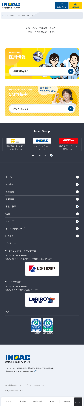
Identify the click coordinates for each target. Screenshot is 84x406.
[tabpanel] (42, 144)
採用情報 (9, 192)
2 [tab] (35, 155)
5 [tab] (42, 155)
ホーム (4, 15)
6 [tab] (45, 155)
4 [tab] (40, 155)
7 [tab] (47, 155)
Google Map (28, 371)
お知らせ (9, 184)
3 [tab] (37, 155)
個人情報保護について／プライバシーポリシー (24, 385)
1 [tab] (33, 155)
